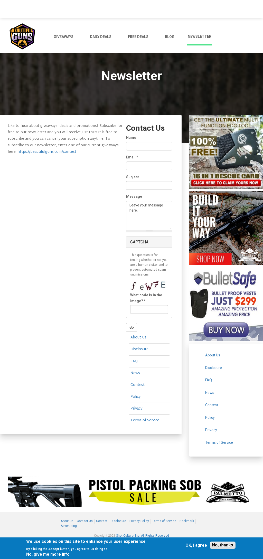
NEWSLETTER (199, 36)
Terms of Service (144, 420)
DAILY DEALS (100, 37)
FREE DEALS (138, 37)
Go (131, 327)
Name (131, 138)
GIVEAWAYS (63, 37)
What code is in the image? (146, 298)
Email (132, 157)
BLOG (169, 37)
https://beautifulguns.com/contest (46, 152)
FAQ (134, 361)
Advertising (69, 526)
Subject (132, 177)
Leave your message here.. (149, 215)
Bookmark (187, 521)
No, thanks (222, 545)
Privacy (136, 408)
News (135, 373)
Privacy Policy (139, 521)
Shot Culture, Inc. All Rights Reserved (142, 535)
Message (134, 196)
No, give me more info (48, 554)
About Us (138, 337)
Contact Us (85, 521)
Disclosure (139, 349)
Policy (135, 397)
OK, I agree (196, 545)
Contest (137, 385)
